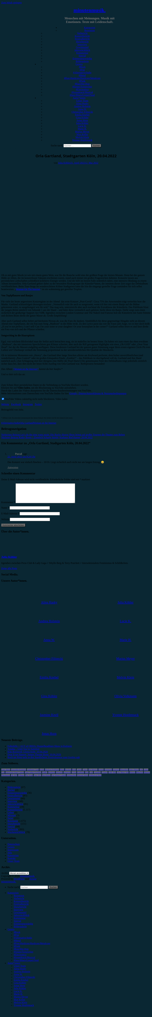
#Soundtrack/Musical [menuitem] (24, 961)
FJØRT (44, 776)
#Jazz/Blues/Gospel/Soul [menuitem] (26, 964)
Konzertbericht (82, 36)
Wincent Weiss (82, 779)
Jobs (9, 856)
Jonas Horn (82, 120)
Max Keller (82, 134)
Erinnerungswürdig (82, 58)
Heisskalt (59, 776)
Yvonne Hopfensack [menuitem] (24, 1009)
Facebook (16, 404)
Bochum (68, 773)
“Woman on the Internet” (25, 369)
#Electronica (82, 89)
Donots (101, 773)
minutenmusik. (89, 10)
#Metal (82, 75)
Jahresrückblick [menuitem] (21, 919)
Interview (82, 44)
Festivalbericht (82, 38)
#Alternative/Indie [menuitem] (23, 941)
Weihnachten (71, 779)
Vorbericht (82, 33)
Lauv (91, 776)
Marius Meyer (82, 131)
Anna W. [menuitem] (18, 978)
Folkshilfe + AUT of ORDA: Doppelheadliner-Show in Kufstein (39, 749)
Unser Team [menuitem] (20, 969)
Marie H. (82, 128)
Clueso (85, 773)
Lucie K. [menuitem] (18, 995)
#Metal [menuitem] (17, 944)
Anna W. (82, 109)
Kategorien (89, 27)
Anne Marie (5, 773)
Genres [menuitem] (11, 933)
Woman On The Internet (28, 289)
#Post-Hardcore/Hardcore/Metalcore (82, 78)
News (10, 822)
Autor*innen (79, 98)
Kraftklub (80, 776)
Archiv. (5, 876)
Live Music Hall (123, 776)
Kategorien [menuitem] (13, 896)
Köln (87, 776)
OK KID (14, 779)
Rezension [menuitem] (19, 899)
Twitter (38, 404)
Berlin (41, 773)
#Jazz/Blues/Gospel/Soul (82, 95)
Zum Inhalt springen (11, 2)
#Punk (82, 81)
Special (82, 55)
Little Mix (112, 776)
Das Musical (93, 773)
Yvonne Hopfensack (82, 140)
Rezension (89, 30)
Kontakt (11, 862)
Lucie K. (82, 126)
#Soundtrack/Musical (82, 92)
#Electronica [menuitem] (20, 958)
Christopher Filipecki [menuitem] (24, 981)
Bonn (74, 773)
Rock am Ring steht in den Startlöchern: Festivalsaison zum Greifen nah (43, 761)
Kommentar (82, 53)
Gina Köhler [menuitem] (20, 986)
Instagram (28, 404)
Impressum (13, 853)
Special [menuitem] (17, 924)
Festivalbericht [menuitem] (21, 907)
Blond (62, 773)
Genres (79, 64)
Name (5, 511)
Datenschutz (13, 848)
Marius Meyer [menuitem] (21, 1000)
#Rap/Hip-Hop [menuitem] (21, 952)
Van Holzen (46, 779)
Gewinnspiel (82, 47)
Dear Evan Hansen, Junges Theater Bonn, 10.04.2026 (34, 758)
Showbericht (82, 41)
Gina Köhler (82, 117)
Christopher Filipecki (82, 112)
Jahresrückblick (82, 50)
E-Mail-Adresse (10, 517)
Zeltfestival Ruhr (95, 779)
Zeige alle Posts (9, 572)
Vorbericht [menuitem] (19, 902)
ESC (141, 773)
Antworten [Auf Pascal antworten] (12, 467)
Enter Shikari (134, 773)
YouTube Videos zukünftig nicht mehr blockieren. (28, 399)
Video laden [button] (61, 399)
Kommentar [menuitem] (20, 921)
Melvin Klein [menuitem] (20, 1006)
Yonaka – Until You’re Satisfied (23, 752)
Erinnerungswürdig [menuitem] (23, 927)
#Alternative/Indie (82, 72)
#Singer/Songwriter (82, 86)
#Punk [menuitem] (17, 950)
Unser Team (82, 100)
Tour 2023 (37, 779)
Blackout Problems (52, 773)
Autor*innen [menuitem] (13, 966)
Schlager (21, 779)
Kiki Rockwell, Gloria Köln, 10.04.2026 (27, 755)
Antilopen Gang (33, 773)
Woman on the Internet (44, 423)
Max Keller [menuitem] (19, 1003)
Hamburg (51, 776)
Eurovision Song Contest (14, 776)
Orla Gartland (26, 423)
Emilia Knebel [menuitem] (21, 983)
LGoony (104, 776)
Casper (79, 773)
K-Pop (73, 776)
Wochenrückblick (16, 836)
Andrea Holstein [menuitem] (22, 975)
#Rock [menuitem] (17, 936)
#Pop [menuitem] (16, 938)
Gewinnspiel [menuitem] (20, 916)
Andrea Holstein (82, 106)
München (139, 776)
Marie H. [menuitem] (18, 997)
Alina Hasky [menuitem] (20, 972)
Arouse (33, 882)
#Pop (82, 69)
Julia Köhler (82, 123)
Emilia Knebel (82, 114)
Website (5, 404)
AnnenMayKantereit (18, 773)
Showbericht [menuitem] (20, 910)
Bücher (11, 793)
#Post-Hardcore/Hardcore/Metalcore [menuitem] (32, 947)
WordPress (19, 882)
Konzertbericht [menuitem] (21, 905)
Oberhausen (5, 779)
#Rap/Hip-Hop (82, 83)
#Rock (82, 67)
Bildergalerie (82, 61)
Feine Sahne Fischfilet (33, 776)
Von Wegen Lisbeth (58, 779)
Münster (147, 776)
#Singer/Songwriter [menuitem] (23, 955)
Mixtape (11, 819)
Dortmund (108, 773)
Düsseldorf (124, 773)
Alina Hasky (82, 103)
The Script (29, 779)
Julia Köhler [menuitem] (20, 992)
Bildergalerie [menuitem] (20, 930)
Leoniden (97, 776)
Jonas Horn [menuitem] (19, 989)
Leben (10, 816)
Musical (132, 776)
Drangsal (116, 773)
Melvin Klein (82, 137)
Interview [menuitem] (18, 913)
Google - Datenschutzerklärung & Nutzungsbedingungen (97, 393)
